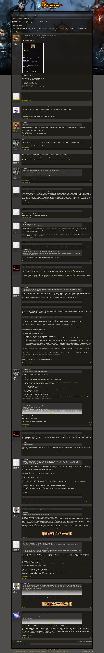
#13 (90, 362)
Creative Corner (19, 22)
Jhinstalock (24, 149)
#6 (90, 161)
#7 (90, 180)
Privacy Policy (90, 651)
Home (90, 649)
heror (14, 619)
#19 (90, 607)
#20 (90, 637)
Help (87, 649)
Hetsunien (23, 163)
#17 (90, 537)
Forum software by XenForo (20, 651)
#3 (90, 118)
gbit (14, 515)
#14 (90, 424)
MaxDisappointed (16, 195)
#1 (90, 88)
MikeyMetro (30, 163)
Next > (21, 32)
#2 (90, 100)
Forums (16, 13)
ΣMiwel (14, 147)
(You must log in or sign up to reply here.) (85, 641)
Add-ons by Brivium (59, 651)
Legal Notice (84, 649)
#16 (90, 502)
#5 (90, 147)
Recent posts (15, 15)
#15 (90, 455)
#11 (90, 260)
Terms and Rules (85, 651)
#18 (90, 576)
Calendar (22, 13)
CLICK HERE (66, 30)
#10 (90, 237)
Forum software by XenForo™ (39, 651)
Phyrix (27, 22)
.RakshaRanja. (16, 101)
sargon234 (15, 114)
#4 (90, 135)
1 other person (36, 163)
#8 (90, 202)
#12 (90, 283)
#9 (90, 217)
